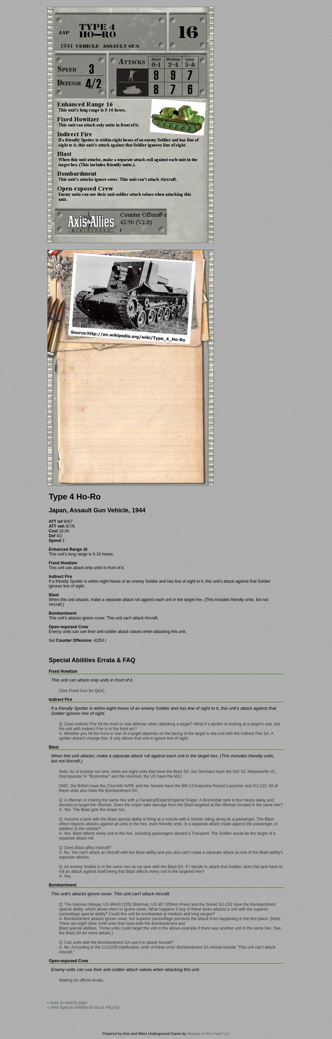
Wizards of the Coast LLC (208, 1034)
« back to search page (67, 1002)
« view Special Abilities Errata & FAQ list (83, 1007)
